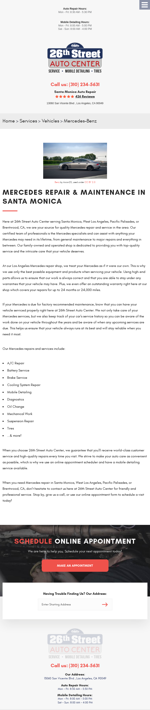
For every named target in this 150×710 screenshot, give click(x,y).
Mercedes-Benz (80, 121)
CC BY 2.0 (90, 182)
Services (28, 121)
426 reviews (85, 96)
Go (104, 604)
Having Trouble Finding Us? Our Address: (75, 593)
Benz (57, 182)
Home (9, 121)
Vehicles (50, 121)
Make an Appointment (75, 565)
